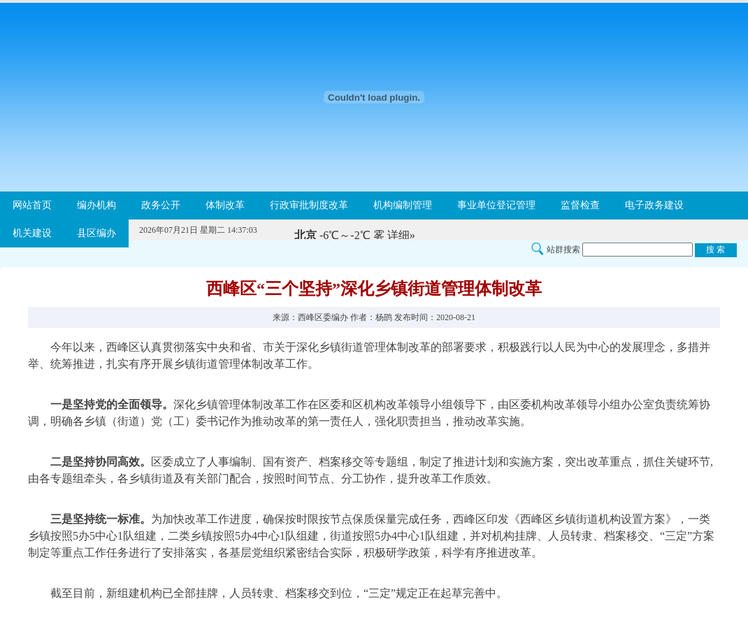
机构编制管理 (402, 205)
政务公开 (160, 205)
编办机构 (96, 205)
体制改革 (225, 205)
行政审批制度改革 (309, 205)
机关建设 (32, 233)
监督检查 (580, 205)
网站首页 (32, 205)
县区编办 (96, 233)
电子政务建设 (654, 205)
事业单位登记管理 (496, 205)
